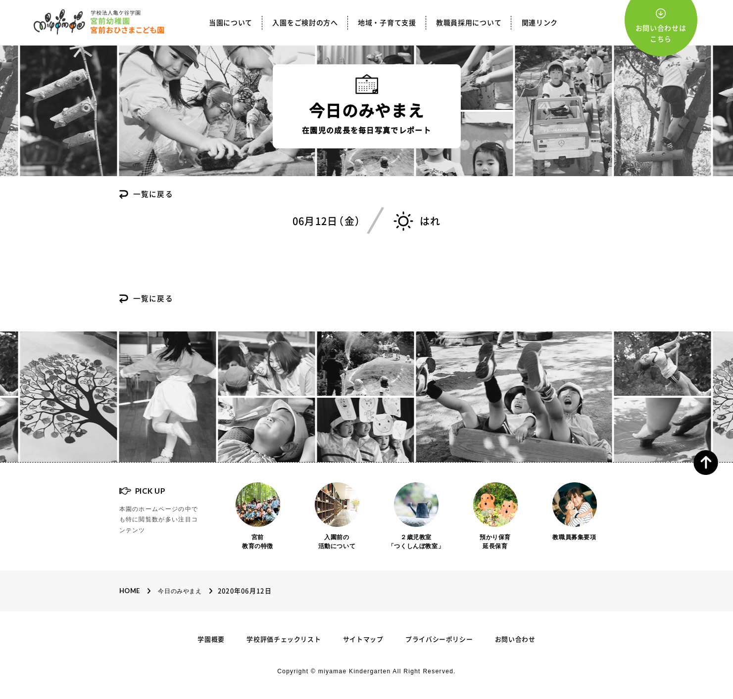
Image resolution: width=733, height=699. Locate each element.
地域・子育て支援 (387, 22)
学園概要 (211, 640)
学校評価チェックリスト (283, 640)
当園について (230, 22)
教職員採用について (468, 22)
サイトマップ (363, 640)
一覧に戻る (153, 194)
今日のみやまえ (179, 591)
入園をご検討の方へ (305, 22)
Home (130, 591)
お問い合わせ (515, 640)
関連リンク (540, 22)
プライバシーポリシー (439, 640)
